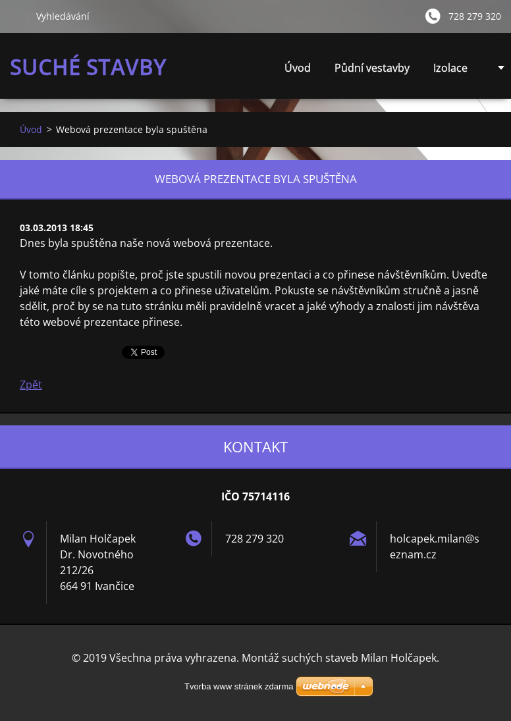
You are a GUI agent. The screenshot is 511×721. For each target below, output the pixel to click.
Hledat (18, 16)
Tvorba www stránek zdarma (238, 686)
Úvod (297, 68)
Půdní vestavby (372, 68)
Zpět (31, 384)
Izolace (450, 68)
